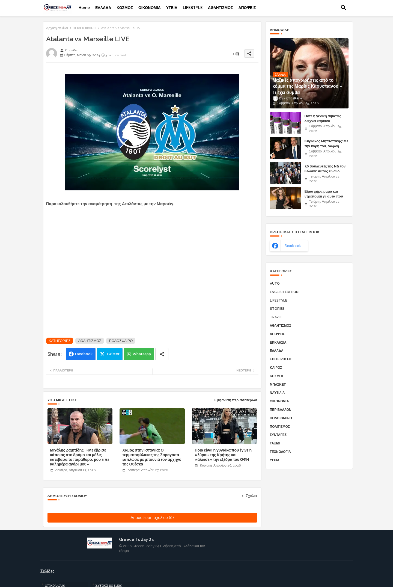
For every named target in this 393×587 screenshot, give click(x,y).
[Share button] (161, 354)
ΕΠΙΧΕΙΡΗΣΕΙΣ (281, 359)
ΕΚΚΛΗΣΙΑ (278, 342)
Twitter (113, 354)
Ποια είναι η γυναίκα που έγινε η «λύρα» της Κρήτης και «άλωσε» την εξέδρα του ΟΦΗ (223, 455)
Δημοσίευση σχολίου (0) (152, 517)
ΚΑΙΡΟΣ (276, 368)
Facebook (84, 354)
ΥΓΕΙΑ (171, 7)
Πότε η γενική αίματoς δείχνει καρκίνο (323, 118)
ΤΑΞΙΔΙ (275, 443)
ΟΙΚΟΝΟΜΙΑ (149, 7)
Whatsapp (142, 354)
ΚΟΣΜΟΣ (125, 7)
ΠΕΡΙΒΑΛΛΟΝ (280, 410)
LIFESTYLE (193, 7)
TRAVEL (276, 317)
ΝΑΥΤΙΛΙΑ (277, 393)
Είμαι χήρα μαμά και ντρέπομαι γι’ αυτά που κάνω (324, 196)
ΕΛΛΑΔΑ (103, 7)
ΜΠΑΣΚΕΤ (278, 385)
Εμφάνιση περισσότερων (236, 400)
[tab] (84, 7)
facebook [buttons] (293, 246)
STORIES (277, 309)
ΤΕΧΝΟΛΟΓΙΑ (280, 452)
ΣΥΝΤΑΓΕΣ (278, 435)
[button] (343, 7)
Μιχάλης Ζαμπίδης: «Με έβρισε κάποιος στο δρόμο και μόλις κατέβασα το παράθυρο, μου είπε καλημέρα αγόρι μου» (79, 457)
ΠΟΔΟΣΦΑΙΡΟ (84, 28)
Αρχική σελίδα (57, 28)
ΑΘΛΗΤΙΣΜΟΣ (220, 7)
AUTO (275, 283)
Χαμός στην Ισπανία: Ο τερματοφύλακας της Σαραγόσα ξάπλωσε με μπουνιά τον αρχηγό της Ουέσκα (151, 457)
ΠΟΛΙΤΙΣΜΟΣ (280, 427)
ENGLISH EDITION (284, 292)
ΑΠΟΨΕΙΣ (247, 7)
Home (84, 7)
